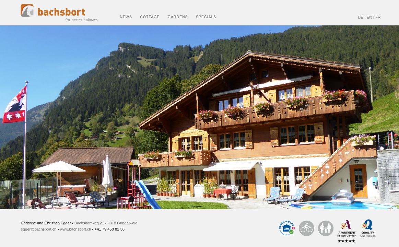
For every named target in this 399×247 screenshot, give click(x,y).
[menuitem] (125, 13)
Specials (206, 17)
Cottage (150, 17)
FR (377, 17)
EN (369, 17)
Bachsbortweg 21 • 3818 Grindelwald (106, 223)
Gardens (178, 17)
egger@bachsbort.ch (39, 229)
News (126, 17)
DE (360, 17)
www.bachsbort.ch (75, 229)
